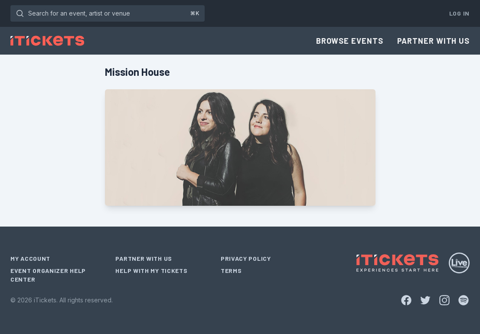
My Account (30, 258)
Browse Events (349, 40)
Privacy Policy (246, 258)
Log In (459, 13)
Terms (231, 270)
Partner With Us (433, 40)
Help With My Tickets (151, 270)
